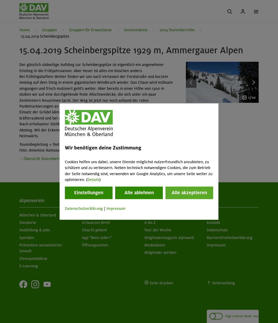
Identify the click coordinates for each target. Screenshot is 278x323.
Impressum (115, 208)
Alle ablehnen (139, 193)
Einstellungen (88, 193)
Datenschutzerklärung (84, 208)
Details (93, 179)
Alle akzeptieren (189, 193)
